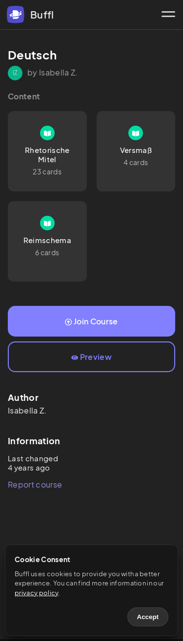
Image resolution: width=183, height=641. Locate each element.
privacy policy (36, 593)
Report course (35, 484)
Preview (91, 357)
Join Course (91, 321)
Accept (148, 617)
